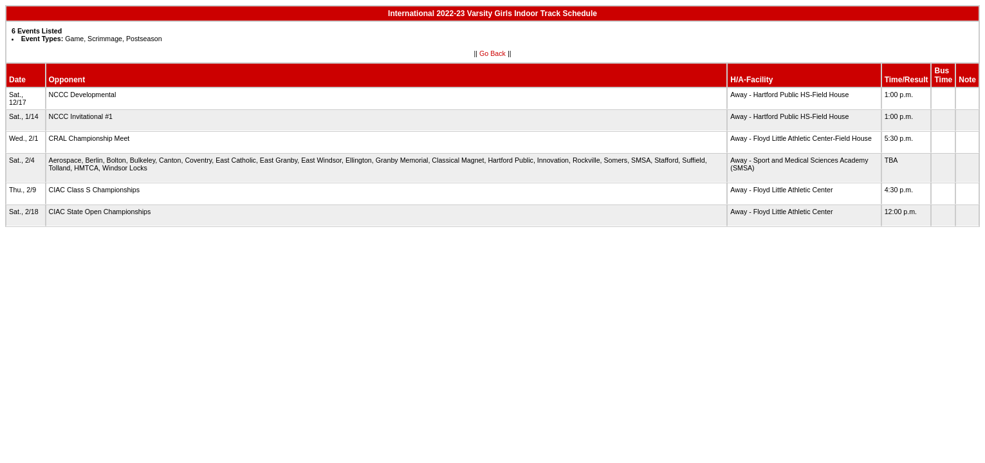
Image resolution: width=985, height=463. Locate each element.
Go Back (492, 53)
